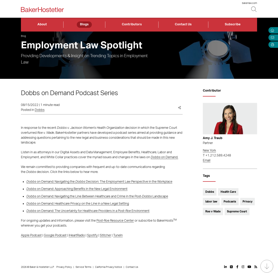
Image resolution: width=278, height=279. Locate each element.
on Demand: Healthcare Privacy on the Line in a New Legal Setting (77, 203)
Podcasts (230, 201)
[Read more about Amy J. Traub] (230, 118)
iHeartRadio (77, 235)
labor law (211, 201)
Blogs (84, 24)
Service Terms (83, 267)
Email (206, 160)
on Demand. (164, 157)
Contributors (132, 24)
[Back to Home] (42, 9)
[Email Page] (271, 37)
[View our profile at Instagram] (243, 266)
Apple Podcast (31, 235)
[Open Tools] (271, 45)
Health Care (228, 191)
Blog (23, 36)
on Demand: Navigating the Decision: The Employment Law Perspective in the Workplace (99, 181)
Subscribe (233, 24)
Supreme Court (237, 211)
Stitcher (105, 235)
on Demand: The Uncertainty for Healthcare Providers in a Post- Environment (87, 211)
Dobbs (40, 110)
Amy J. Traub (212, 138)
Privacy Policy (64, 267)
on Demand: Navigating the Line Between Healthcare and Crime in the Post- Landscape (97, 196)
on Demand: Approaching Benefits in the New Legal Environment (76, 189)
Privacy (247, 201)
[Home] (271, 30)
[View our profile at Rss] (255, 266)
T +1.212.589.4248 (217, 155)
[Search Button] (254, 9)
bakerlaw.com (249, 3)
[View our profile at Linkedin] (225, 266)
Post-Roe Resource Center (115, 220)
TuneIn (118, 235)
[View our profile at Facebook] (237, 266)
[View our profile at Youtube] (249, 266)
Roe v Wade (213, 211)
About (42, 24)
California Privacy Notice (108, 267)
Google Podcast (55, 235)
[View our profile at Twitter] (231, 266)
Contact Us (183, 24)
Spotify (92, 235)
